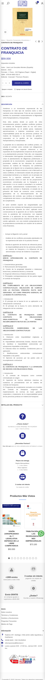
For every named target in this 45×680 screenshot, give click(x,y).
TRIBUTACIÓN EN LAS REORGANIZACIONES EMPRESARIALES (33, 536)
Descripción (6, 104)
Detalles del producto (11, 405)
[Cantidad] (6, 83)
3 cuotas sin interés (22, 484)
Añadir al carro (22, 83)
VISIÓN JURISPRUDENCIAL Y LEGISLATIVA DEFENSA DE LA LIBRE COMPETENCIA (11, 538)
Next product (42, 41)
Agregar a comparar (7, 89)
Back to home (39, 41)
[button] (9, 558)
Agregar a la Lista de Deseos (24, 89)
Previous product (36, 41)
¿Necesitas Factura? (22, 443)
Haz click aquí (7, 446)
